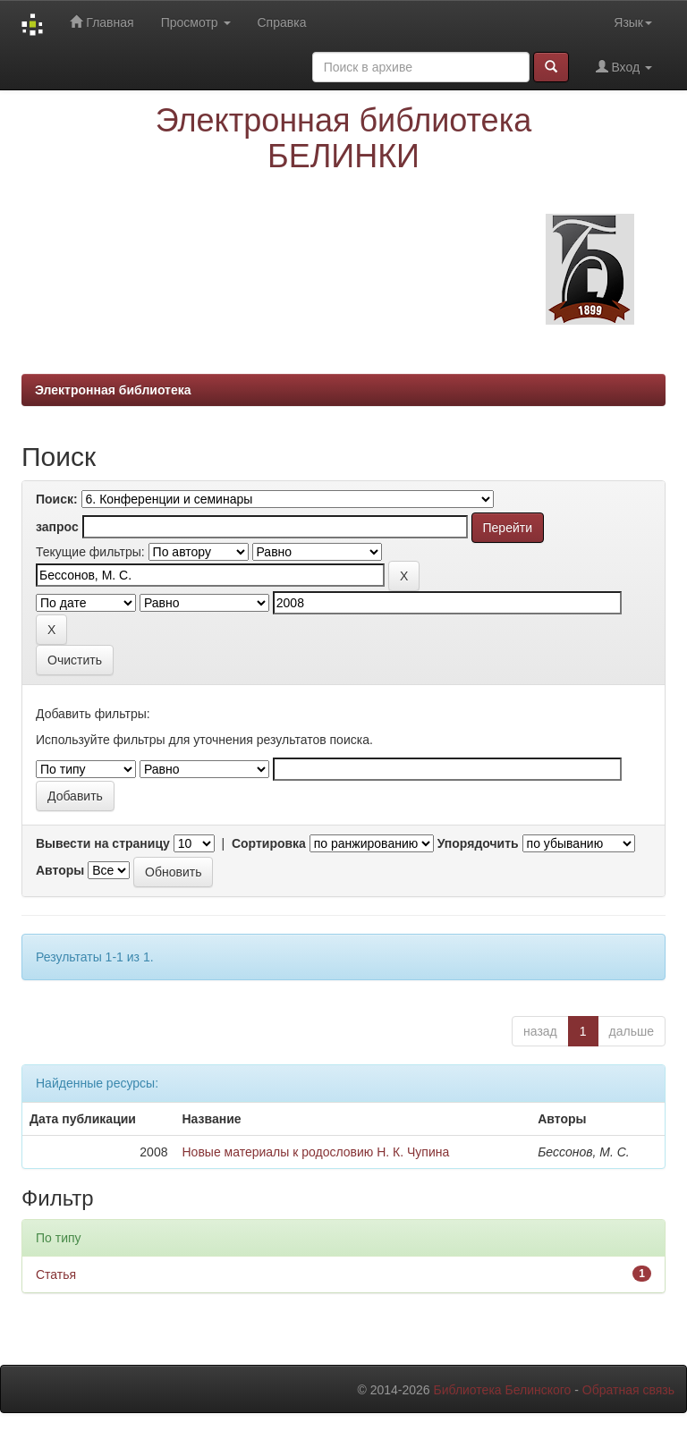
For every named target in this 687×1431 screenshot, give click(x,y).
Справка (282, 22)
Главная (101, 22)
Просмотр (196, 22)
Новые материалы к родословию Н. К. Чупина (315, 1152)
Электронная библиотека (113, 390)
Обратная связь (628, 1390)
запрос (57, 527)
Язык (633, 22)
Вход (624, 66)
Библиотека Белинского (502, 1390)
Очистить (74, 660)
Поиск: (57, 499)
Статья (56, 1274)
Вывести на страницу (103, 843)
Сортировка (269, 843)
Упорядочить (478, 843)
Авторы (60, 870)
